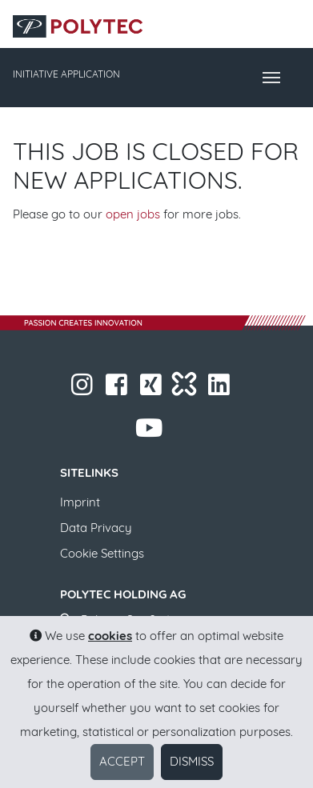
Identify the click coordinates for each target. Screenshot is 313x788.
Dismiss (192, 761)
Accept (122, 761)
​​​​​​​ (83, 389)
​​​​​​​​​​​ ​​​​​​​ (150, 432)
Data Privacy (96, 527)
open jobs (133, 214)
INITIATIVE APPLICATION (66, 74)
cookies (110, 635)
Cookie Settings (102, 553)
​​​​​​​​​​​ (220, 389)
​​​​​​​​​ (152, 389)
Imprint (80, 502)
